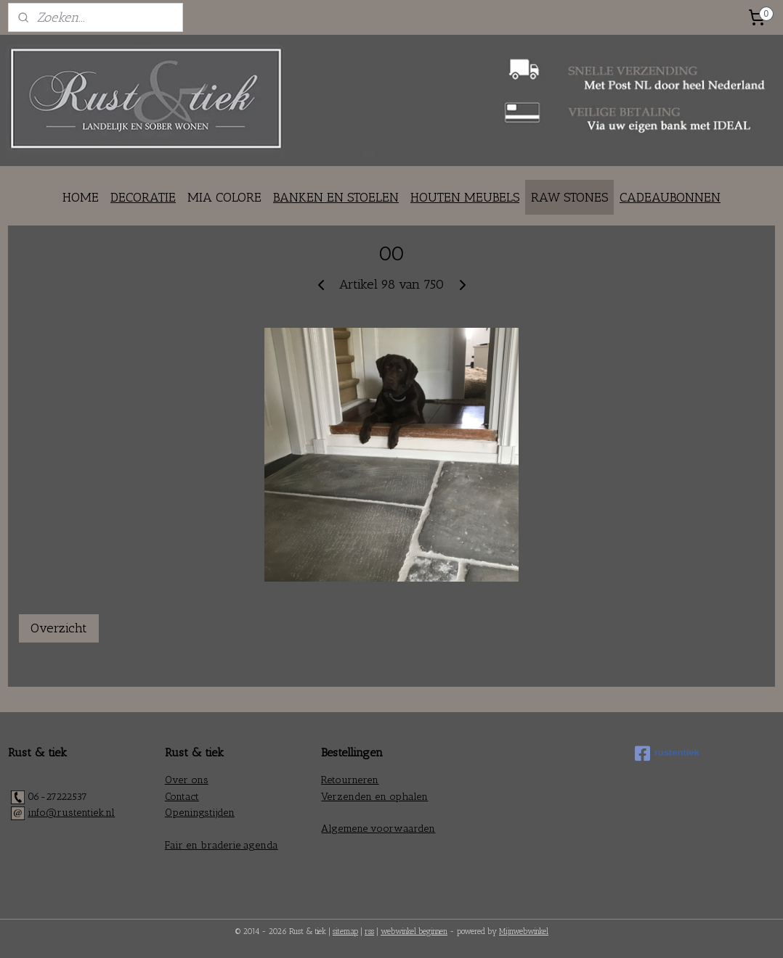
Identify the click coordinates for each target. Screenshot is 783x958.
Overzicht (59, 628)
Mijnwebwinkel (523, 931)
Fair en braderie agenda (221, 845)
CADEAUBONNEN (670, 197)
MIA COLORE (224, 197)
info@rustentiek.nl (71, 812)
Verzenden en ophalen (374, 796)
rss (369, 931)
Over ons (186, 780)
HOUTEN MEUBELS (464, 197)
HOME (80, 197)
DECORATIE (143, 197)
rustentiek (667, 753)
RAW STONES (569, 197)
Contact (182, 796)
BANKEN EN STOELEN (336, 197)
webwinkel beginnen (414, 931)
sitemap (345, 931)
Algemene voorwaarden (378, 828)
